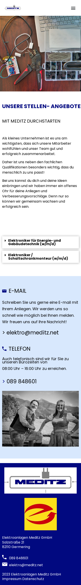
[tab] (40, 242)
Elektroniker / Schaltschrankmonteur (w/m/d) (38, 257)
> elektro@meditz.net (31, 332)
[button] (73, 7)
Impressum (11, 578)
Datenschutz (33, 578)
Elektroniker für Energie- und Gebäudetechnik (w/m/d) (34, 242)
